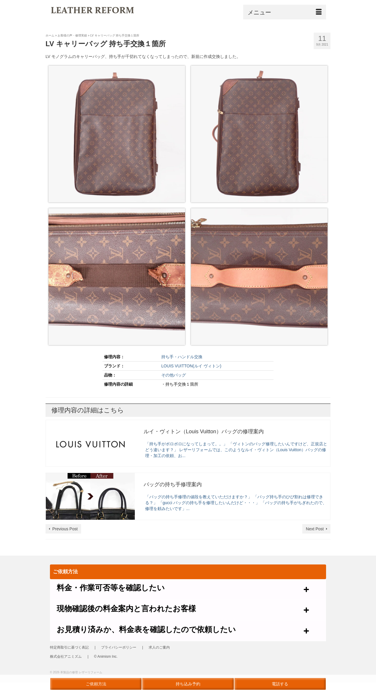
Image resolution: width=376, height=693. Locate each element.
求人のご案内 (159, 648)
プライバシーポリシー (118, 648)
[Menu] (284, 12)
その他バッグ (173, 375)
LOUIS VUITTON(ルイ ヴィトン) (191, 366)
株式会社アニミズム (66, 657)
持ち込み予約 (188, 684)
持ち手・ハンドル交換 (181, 356)
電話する (280, 684)
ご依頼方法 (96, 684)
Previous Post (65, 529)
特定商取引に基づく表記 (69, 648)
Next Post (315, 529)
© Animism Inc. (106, 657)
